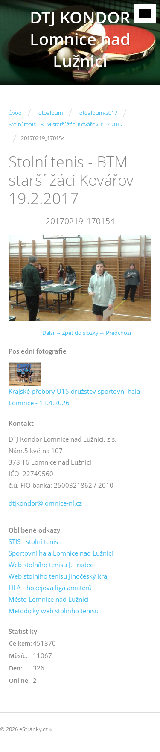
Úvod (15, 113)
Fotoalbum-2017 (96, 113)
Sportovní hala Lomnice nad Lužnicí (61, 553)
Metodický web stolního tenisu (54, 610)
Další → (51, 332)
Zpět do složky (80, 332)
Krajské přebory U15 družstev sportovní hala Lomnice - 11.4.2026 (74, 397)
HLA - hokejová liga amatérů (50, 587)
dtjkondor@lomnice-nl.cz (45, 503)
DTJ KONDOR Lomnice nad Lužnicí (80, 39)
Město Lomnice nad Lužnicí (49, 599)
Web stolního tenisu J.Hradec (51, 564)
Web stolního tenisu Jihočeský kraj (59, 576)
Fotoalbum (49, 113)
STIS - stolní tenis (33, 541)
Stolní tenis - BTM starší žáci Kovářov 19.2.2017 (66, 124)
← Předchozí (115, 332)
